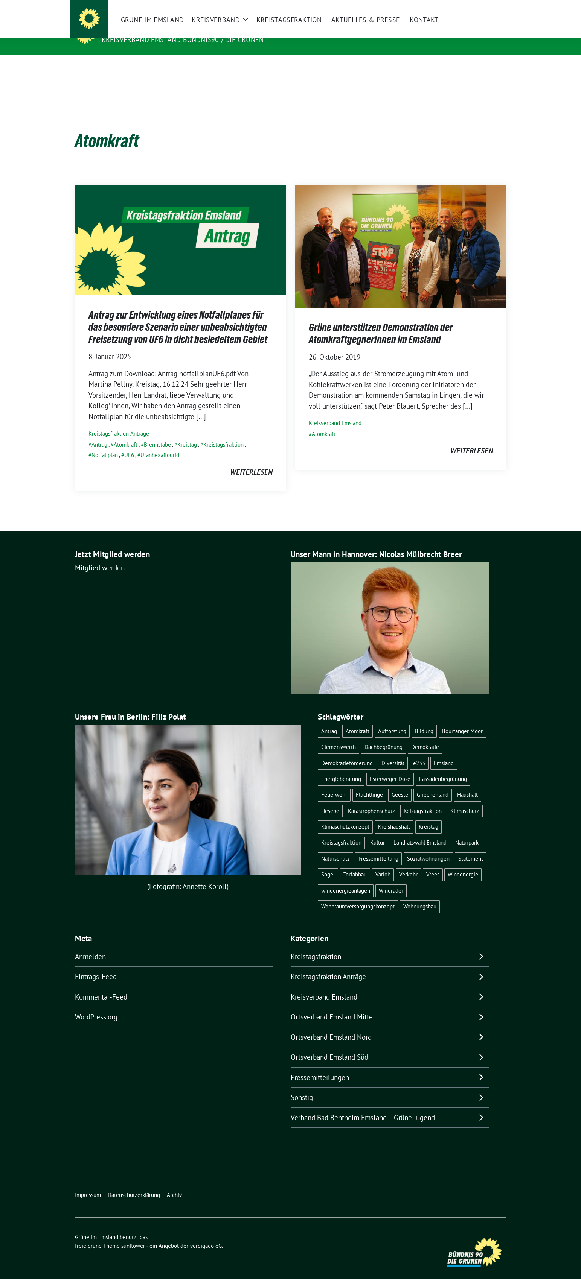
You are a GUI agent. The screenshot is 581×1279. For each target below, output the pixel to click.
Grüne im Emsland (138, 29)
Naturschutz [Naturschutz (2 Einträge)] (335, 847)
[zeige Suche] (493, 6)
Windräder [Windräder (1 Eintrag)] (391, 879)
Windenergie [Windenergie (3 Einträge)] (463, 862)
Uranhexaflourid (159, 443)
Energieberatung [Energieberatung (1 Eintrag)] (341, 767)
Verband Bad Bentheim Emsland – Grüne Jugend (363, 1105)
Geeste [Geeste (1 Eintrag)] (400, 783)
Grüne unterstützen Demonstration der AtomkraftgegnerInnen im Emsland (381, 322)
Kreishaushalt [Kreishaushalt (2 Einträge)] (394, 815)
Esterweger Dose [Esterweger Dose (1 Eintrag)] (390, 767)
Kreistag (187, 432)
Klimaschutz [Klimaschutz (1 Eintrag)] (464, 799)
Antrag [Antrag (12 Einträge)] (329, 719)
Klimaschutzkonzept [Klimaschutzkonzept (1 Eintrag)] (345, 815)
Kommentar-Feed (101, 985)
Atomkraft (125, 432)
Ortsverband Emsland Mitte (332, 1005)
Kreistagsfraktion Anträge (118, 421)
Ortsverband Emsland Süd (329, 1045)
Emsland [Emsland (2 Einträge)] (444, 751)
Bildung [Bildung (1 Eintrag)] (424, 719)
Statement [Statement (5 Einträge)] (470, 847)
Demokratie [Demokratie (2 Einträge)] (425, 735)
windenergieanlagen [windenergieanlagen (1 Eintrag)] (345, 879)
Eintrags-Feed (96, 964)
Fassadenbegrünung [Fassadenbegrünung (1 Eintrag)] (443, 767)
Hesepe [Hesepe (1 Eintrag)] (330, 799)
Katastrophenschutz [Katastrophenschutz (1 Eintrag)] (371, 799)
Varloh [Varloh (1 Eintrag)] (382, 862)
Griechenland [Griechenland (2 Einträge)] (432, 783)
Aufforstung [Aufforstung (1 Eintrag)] (392, 719)
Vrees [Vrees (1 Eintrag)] (432, 862)
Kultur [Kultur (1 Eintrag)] (377, 830)
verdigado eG (206, 1234)
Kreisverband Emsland (335, 411)
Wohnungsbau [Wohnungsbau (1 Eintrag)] (419, 894)
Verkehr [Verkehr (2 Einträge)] (408, 862)
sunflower (133, 1234)
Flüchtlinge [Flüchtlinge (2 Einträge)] (369, 783)
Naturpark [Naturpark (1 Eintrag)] (467, 830)
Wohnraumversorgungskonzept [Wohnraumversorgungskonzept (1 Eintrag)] (358, 894)
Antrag (99, 432)
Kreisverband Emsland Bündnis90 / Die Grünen (183, 39)
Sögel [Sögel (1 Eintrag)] (328, 862)
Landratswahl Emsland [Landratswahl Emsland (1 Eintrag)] (420, 830)
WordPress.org (96, 1005)
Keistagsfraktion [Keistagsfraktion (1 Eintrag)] (423, 799)
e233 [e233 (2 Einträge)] (419, 751)
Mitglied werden (100, 556)
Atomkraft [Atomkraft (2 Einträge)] (357, 719)
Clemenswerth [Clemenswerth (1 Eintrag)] (338, 735)
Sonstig (302, 1085)
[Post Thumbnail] (180, 227)
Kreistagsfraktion (223, 432)
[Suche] (482, 6)
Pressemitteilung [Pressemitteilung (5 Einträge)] (378, 847)
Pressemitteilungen (320, 1065)
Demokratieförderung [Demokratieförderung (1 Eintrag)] (347, 751)
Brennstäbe (157, 432)
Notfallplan (104, 443)
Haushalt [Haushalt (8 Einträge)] (467, 783)
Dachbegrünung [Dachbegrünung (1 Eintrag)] (383, 735)
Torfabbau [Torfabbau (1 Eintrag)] (355, 862)
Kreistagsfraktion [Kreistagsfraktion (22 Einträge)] (341, 830)
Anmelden (90, 944)
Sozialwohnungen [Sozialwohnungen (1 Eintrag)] (428, 847)
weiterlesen (251, 460)
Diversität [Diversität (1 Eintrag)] (392, 751)
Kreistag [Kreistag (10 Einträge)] (428, 815)
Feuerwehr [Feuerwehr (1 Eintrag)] (334, 783)
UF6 (129, 443)
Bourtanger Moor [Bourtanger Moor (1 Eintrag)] (462, 719)
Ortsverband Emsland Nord (331, 1025)
